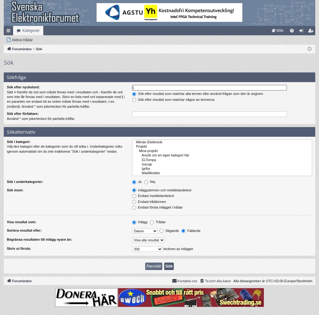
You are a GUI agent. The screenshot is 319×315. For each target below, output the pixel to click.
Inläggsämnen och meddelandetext (161, 190)
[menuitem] (277, 30)
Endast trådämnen (149, 202)
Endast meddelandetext (153, 196)
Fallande (190, 231)
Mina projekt (222, 151)
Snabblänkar (9, 31)
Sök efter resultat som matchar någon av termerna (173, 99)
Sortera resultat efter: (24, 230)
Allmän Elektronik (222, 142)
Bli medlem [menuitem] (312, 31)
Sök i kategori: (19, 142)
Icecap (222, 164)
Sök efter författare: (23, 114)
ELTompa (222, 160)
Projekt (222, 147)
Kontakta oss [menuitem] (185, 280)
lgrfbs (222, 169)
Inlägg (139, 222)
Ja (137, 182)
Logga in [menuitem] (302, 31)
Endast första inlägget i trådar (157, 207)
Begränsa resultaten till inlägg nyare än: (39, 239)
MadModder (222, 173)
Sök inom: (15, 190)
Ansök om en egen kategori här (222, 155)
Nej (149, 182)
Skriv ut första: (19, 248)
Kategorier (31, 30)
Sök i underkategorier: (25, 182)
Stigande (169, 231)
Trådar (158, 222)
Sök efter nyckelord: (23, 87)
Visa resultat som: (21, 222)
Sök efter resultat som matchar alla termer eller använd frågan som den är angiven (197, 94)
